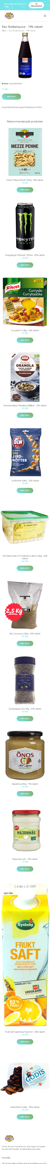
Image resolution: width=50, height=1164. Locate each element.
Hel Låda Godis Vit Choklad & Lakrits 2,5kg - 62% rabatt (25, 557)
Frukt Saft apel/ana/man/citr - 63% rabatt (25, 1032)
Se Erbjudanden (36, 5)
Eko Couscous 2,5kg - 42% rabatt (25, 633)
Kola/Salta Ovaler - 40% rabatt (25, 1107)
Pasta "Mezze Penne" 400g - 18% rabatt (25, 180)
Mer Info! (11, 96)
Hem (4, 30)
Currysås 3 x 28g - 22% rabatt (25, 330)
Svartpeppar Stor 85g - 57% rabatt (25, 709)
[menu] (45, 16)
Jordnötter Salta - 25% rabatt (25, 480)
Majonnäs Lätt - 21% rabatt (25, 859)
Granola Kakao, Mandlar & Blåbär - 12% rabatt (25, 405)
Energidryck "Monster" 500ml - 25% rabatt (25, 255)
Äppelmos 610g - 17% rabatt (25, 784)
